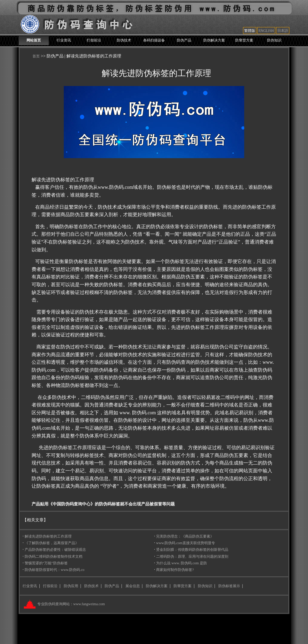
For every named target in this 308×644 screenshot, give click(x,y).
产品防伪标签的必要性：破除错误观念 (55, 549)
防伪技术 (124, 40)
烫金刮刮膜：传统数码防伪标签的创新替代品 (192, 549)
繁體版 (249, 31)
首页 (36, 56)
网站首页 (33, 40)
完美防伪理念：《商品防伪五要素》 (185, 536)
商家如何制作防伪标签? (175, 570)
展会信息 (132, 586)
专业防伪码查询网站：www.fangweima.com (70, 604)
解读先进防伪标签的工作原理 (48, 536)
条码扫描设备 (154, 40)
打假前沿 (94, 40)
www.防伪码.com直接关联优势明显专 (185, 543)
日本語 (282, 31)
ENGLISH (266, 31)
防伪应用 (71, 586)
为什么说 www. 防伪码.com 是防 (181, 563)
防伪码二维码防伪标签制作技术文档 (53, 556)
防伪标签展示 (229, 586)
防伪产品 (184, 40)
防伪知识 (274, 40)
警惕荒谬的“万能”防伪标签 (46, 563)
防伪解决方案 (214, 40)
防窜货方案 (244, 40)
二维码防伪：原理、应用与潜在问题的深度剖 (192, 556)
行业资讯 (64, 40)
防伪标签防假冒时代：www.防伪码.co (55, 570)
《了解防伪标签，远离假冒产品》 (52, 543)
